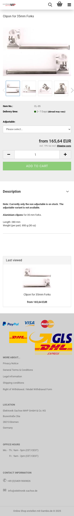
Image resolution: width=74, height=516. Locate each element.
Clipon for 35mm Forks (37, 294)
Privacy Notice (10, 363)
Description (12, 191)
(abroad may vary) (56, 111)
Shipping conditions (13, 382)
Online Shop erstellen (24, 510)
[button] (8, 154)
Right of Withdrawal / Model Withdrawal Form (27, 389)
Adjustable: (9, 121)
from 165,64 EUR (37, 302)
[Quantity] (37, 154)
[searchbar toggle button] (50, 5)
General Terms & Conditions (18, 369)
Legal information (12, 376)
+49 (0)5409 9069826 (18, 480)
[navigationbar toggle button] (69, 5)
